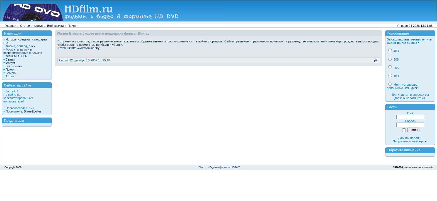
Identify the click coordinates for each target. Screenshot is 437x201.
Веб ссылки (55, 25)
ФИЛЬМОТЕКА (16, 56)
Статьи (25, 25)
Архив (10, 76)
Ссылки (11, 73)
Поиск (71, 25)
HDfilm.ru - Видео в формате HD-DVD (219, 167)
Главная (10, 25)
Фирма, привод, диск (20, 46)
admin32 (67, 60)
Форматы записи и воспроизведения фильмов (22, 51)
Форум (38, 25)
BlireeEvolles (33, 111)
